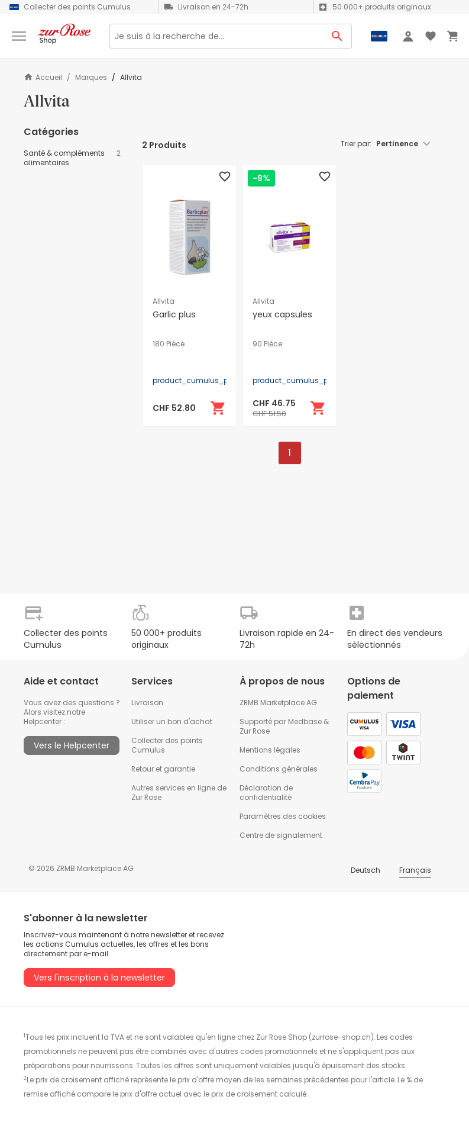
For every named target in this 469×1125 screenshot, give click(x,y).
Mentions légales (270, 750)
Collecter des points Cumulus (167, 745)
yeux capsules (282, 314)
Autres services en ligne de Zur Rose (179, 792)
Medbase (305, 721)
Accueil (43, 77)
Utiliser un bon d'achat (171, 721)
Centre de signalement (281, 835)
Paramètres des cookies (283, 816)
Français (415, 870)
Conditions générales (279, 769)
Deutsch (365, 870)
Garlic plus (174, 314)
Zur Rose (255, 731)
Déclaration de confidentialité (266, 792)
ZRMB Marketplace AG (278, 703)
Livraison (147, 703)
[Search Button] (337, 36)
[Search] (216, 36)
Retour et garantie (163, 769)
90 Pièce (267, 344)
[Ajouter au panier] (218, 408)
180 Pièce (169, 344)
